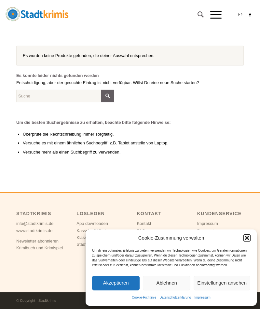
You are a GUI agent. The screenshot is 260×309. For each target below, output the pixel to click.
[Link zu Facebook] (250, 15)
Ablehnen (166, 283)
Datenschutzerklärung (175, 297)
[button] (247, 238)
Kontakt (144, 223)
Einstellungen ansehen (222, 283)
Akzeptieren (116, 283)
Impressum (202, 297)
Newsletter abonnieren (37, 241)
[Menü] (213, 14)
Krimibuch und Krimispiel (39, 247)
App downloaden (92, 223)
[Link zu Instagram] (240, 15)
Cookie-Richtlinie (144, 297)
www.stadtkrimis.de (34, 230)
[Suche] (197, 14)
